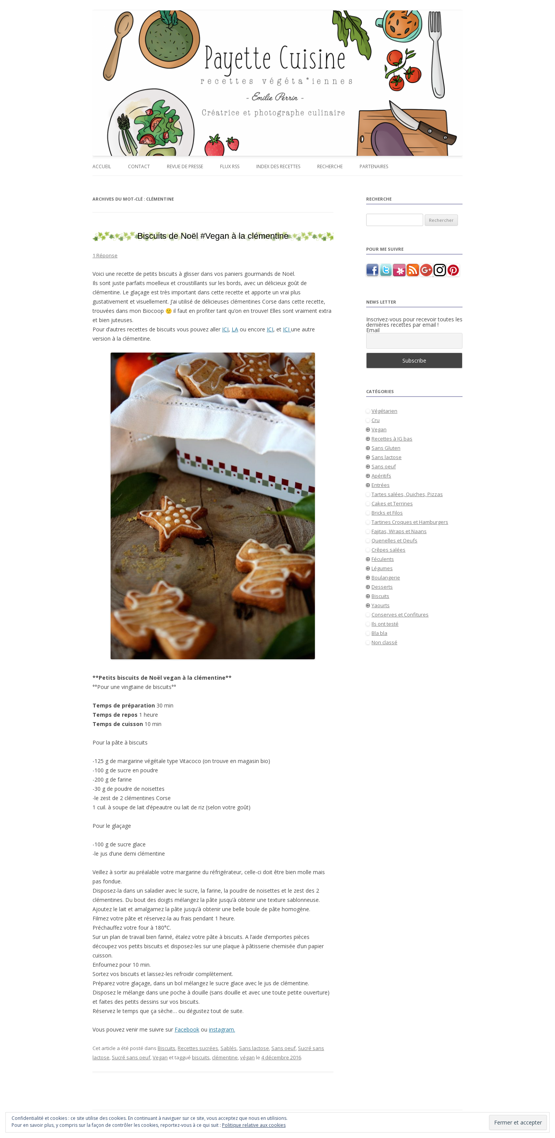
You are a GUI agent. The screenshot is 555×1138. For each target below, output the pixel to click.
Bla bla (379, 633)
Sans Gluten (386, 447)
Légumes (382, 568)
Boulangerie (386, 577)
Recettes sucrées (198, 1048)
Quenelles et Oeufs (394, 540)
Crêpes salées (388, 549)
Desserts (382, 586)
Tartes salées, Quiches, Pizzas (407, 494)
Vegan (160, 1057)
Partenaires (374, 166)
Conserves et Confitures (400, 614)
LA (235, 329)
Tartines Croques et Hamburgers (410, 521)
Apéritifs (381, 475)
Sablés (228, 1048)
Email (373, 330)
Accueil (101, 166)
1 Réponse (105, 255)
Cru (376, 420)
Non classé (384, 642)
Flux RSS (229, 166)
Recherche (330, 166)
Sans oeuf (283, 1048)
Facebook (187, 1029)
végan (247, 1057)
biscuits (201, 1057)
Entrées (381, 484)
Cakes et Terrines (392, 503)
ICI (225, 329)
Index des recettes (278, 166)
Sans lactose (254, 1048)
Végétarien (384, 410)
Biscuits (166, 1048)
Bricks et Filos (387, 512)
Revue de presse (185, 166)
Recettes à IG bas (392, 438)
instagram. (222, 1029)
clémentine (225, 1057)
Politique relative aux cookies (254, 1125)
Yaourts (381, 605)
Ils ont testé (385, 623)
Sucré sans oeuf (131, 1057)
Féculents (383, 558)
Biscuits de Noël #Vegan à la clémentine (213, 236)
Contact (139, 166)
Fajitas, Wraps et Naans (399, 531)
